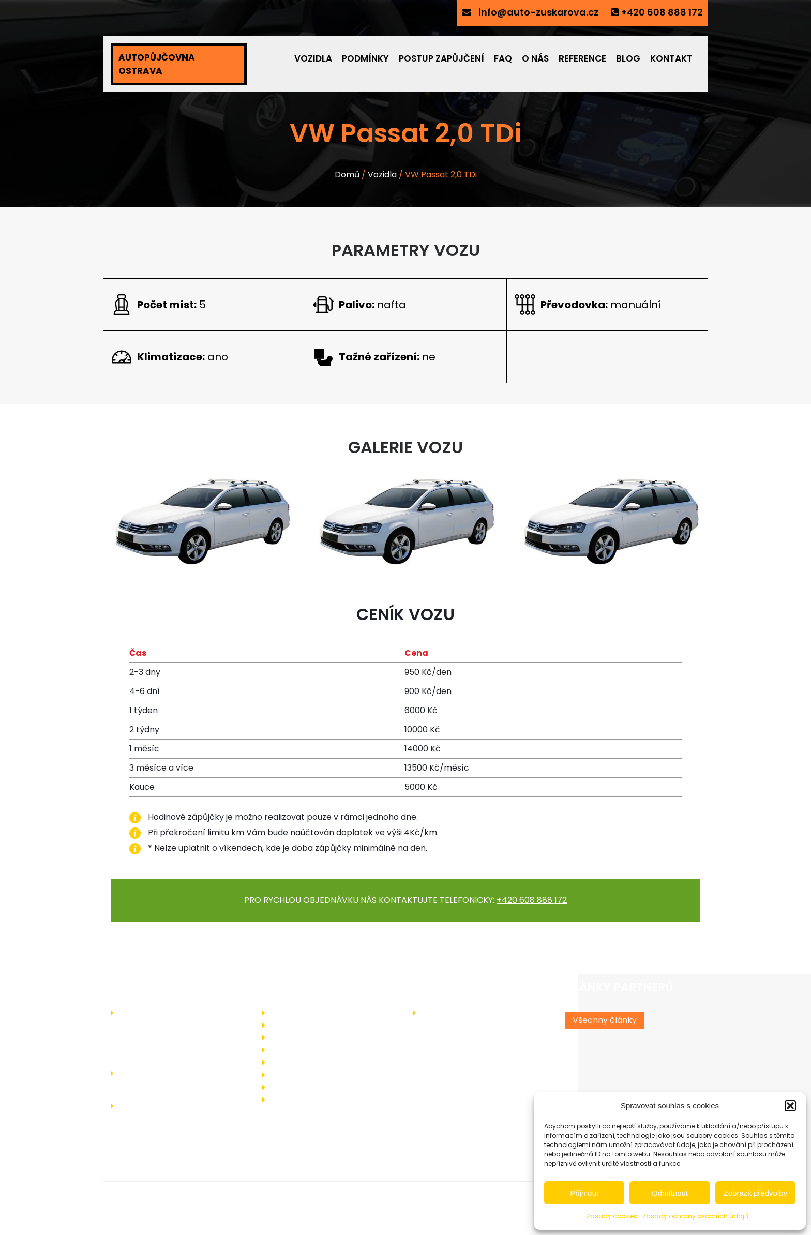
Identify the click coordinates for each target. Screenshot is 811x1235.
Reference (582, 58)
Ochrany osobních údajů (318, 1086)
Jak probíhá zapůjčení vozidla (328, 1024)
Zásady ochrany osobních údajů (695, 1216)
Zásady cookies (612, 1216)
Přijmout (584, 1192)
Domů (347, 174)
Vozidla (313, 58)
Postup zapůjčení (441, 58)
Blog (628, 58)
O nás (535, 58)
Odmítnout (670, 1192)
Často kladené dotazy (315, 1049)
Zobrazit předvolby (755, 1192)
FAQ (503, 58)
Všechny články (605, 1020)
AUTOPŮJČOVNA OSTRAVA (156, 64)
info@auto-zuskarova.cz (538, 12)
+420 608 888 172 (662, 12)
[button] (790, 1106)
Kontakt (671, 58)
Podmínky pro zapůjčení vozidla (332, 1037)
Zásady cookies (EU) (311, 1099)
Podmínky (365, 58)
